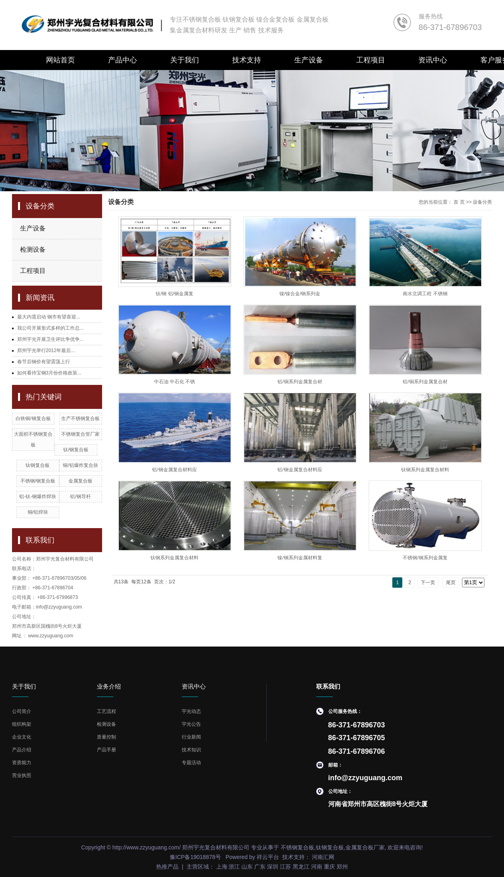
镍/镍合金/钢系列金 (300, 293)
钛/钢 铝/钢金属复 (174, 293)
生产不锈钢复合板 (80, 418)
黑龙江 (301, 866)
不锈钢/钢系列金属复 (425, 558)
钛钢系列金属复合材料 (425, 470)
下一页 (428, 582)
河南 (316, 866)
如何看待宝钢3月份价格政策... (49, 373)
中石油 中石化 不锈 (174, 381)
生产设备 (308, 60)
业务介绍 (109, 686)
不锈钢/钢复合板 (37, 481)
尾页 (451, 582)
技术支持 (246, 60)
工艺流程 (106, 711)
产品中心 (122, 60)
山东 (247, 866)
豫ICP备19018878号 (195, 857)
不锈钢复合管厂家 (80, 434)
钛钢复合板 (38, 465)
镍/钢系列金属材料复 (299, 558)
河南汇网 (322, 857)
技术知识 (191, 750)
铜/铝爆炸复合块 (80, 465)
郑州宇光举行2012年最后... (46, 350)
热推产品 (167, 866)
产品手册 (106, 750)
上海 (221, 866)
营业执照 (21, 775)
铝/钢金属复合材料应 (174, 470)
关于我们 (184, 60)
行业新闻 (191, 737)
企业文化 (21, 737)
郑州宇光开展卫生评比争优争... (50, 339)
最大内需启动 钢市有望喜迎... (48, 317)
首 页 (459, 202)
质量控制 (106, 737)
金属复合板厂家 (365, 847)
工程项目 (370, 60)
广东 (259, 866)
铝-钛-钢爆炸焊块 (37, 496)
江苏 (285, 866)
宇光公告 (191, 724)
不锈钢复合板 (297, 847)
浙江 (234, 866)
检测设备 (33, 249)
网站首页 (60, 60)
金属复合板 (80, 481)
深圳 (272, 866)
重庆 (329, 866)
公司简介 (21, 711)
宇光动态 (191, 711)
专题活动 (191, 762)
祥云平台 (268, 857)
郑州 (342, 866)
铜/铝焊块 (38, 512)
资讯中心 (432, 60)
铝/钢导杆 (80, 496)
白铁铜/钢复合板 (33, 418)
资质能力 (21, 762)
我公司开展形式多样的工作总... (50, 328)
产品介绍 (21, 750)
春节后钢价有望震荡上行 (43, 361)
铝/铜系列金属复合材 (299, 381)
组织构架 (21, 724)
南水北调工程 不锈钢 (425, 293)
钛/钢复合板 (75, 450)
